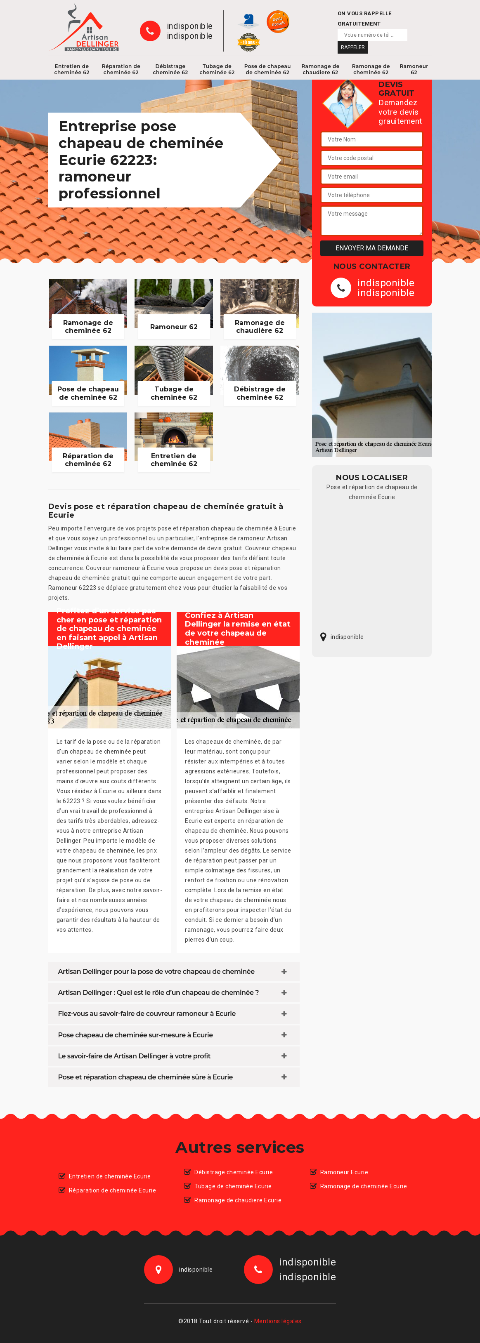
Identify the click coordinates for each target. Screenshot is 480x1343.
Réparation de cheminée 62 (121, 69)
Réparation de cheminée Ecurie (112, 1190)
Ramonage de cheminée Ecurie (363, 1186)
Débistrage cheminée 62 (170, 69)
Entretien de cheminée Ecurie (110, 1176)
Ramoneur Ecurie (344, 1172)
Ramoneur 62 (414, 69)
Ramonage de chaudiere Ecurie (237, 1200)
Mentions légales (278, 1321)
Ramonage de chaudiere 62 (320, 69)
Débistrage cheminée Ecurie (233, 1172)
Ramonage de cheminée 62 (371, 69)
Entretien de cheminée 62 (71, 69)
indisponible (190, 26)
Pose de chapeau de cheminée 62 (267, 69)
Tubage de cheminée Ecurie (233, 1186)
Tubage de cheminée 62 (217, 69)
